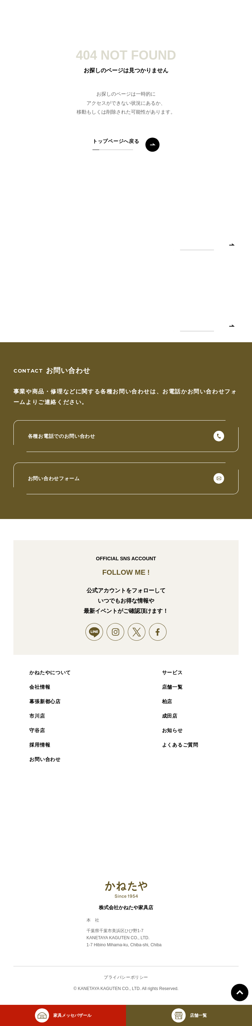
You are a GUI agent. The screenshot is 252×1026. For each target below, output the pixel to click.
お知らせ (172, 730)
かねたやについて (50, 672)
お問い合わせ (44, 759)
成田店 (170, 716)
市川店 (37, 716)
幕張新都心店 (44, 701)
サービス (172, 672)
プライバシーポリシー (126, 977)
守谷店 (37, 730)
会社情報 (39, 687)
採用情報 (39, 745)
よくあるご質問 (180, 745)
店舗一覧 (172, 687)
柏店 (167, 701)
